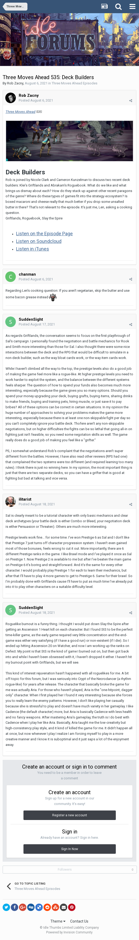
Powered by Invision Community (69, 932)
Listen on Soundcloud (38, 241)
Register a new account (69, 815)
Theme (57, 921)
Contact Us (79, 921)
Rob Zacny (15, 83)
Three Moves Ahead (20, 112)
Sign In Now (69, 849)
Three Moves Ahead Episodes (74, 83)
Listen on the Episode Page (44, 233)
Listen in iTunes (32, 249)
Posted (36, 100)
